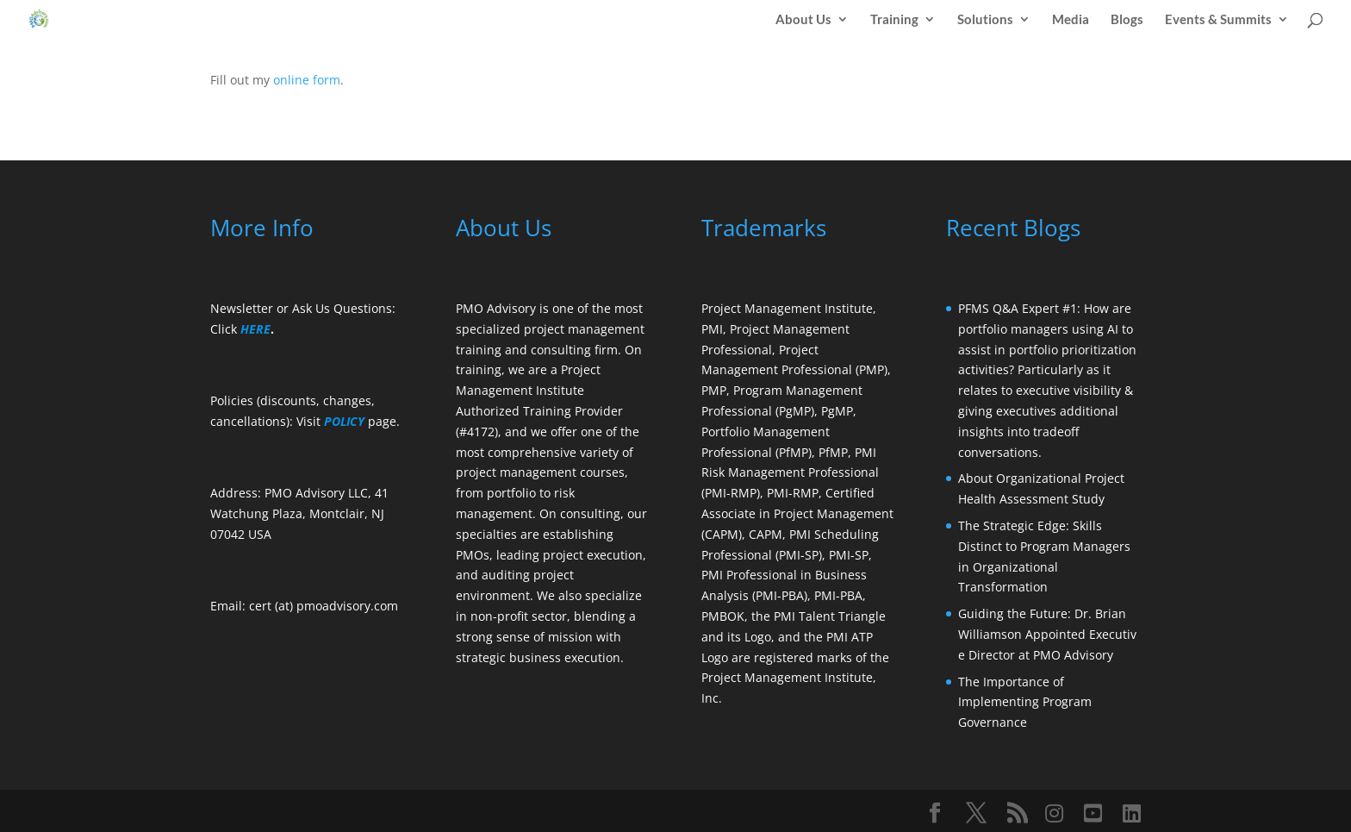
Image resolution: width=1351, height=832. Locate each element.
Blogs (1127, 20)
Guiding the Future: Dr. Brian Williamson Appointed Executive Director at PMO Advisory (1047, 634)
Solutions (985, 20)
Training (894, 20)
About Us (803, 20)
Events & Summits (1218, 20)
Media (1070, 20)
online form (306, 80)
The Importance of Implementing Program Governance (1025, 702)
